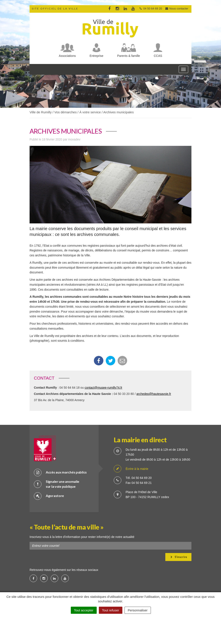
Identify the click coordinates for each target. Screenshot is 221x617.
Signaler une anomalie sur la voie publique (56, 483)
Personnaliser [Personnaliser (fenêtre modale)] (138, 610)
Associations (67, 56)
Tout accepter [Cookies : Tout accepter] (83, 610)
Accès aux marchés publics (60, 472)
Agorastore (49, 495)
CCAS (158, 56)
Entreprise (96, 56)
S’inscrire (178, 557)
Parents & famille (128, 56)
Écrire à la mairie (131, 468)
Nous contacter (176, 8)
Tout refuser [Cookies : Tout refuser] (110, 610)
